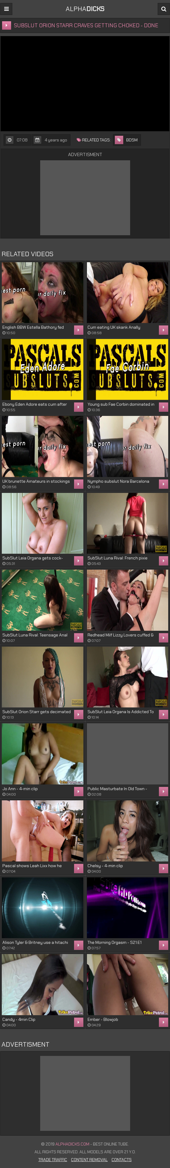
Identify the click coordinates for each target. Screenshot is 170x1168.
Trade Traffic (52, 1159)
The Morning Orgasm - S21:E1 (115, 942)
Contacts (122, 1159)
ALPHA (85, 8)
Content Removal (89, 1159)
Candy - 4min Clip (18, 1019)
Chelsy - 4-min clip (105, 865)
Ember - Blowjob (103, 1019)
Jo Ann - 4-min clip (20, 788)
